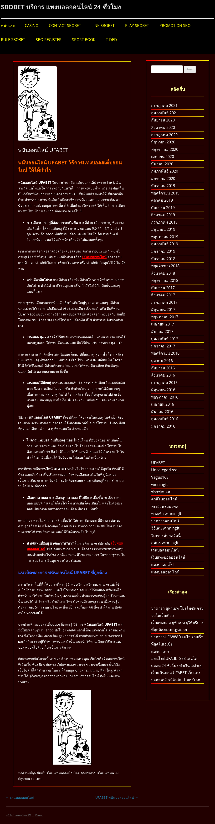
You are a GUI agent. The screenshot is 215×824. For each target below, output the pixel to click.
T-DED (111, 39)
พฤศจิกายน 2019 (165, 193)
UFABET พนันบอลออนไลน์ (116, 797)
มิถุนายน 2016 (163, 389)
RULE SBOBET (13, 39)
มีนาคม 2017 (162, 331)
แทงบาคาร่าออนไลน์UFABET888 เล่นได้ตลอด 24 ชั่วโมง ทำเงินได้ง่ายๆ (176, 658)
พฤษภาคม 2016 (164, 397)
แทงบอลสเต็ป (162, 564)
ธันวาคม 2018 (163, 258)
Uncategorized (164, 469)
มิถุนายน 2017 (163, 309)
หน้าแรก (8, 25)
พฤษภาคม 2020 (164, 149)
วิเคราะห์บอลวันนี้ (166, 535)
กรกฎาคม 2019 (164, 222)
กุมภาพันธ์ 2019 (164, 244)
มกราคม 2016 (163, 426)
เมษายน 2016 (162, 404)
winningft (159, 484)
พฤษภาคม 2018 (164, 280)
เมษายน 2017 (162, 324)
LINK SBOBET (103, 25)
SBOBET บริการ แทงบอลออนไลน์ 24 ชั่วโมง (61, 7)
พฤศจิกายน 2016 (165, 353)
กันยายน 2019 (163, 207)
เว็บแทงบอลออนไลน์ (61, 773)
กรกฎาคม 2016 (164, 382)
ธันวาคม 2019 (163, 185)
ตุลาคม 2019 (162, 200)
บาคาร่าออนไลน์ (165, 521)
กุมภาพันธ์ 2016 (164, 418)
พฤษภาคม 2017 (164, 317)
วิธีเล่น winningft (165, 528)
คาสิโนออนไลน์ (164, 499)
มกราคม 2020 (163, 178)
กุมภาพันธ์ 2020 (164, 171)
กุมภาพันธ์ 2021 (164, 112)
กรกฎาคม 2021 (164, 105)
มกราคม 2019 (163, 251)
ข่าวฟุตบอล (160, 491)
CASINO (31, 25)
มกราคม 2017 (163, 346)
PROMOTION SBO (174, 25)
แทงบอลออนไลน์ (165, 572)
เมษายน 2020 (162, 156)
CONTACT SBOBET (65, 25)
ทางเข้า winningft (166, 513)
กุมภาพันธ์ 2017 (164, 338)
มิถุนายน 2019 (163, 229)
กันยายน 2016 (163, 368)
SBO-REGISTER (48, 39)
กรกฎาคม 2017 (164, 302)
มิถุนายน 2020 (163, 142)
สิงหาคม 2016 (163, 375)
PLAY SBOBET (137, 25)
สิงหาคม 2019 (163, 214)
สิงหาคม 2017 (163, 295)
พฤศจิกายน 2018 (165, 265)
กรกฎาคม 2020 (164, 134)
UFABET (158, 462)
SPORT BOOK (83, 39)
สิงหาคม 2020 (163, 127)
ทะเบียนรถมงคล (164, 506)
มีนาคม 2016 (162, 411)
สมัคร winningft (165, 542)
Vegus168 (160, 477)
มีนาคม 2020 (162, 164)
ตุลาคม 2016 (162, 360)
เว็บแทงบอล (106, 773)
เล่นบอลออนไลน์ (94, 257)
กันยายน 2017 (163, 287)
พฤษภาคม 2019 (164, 236)
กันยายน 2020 (163, 120)
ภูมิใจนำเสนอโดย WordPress (24, 815)
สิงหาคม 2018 (163, 273)
